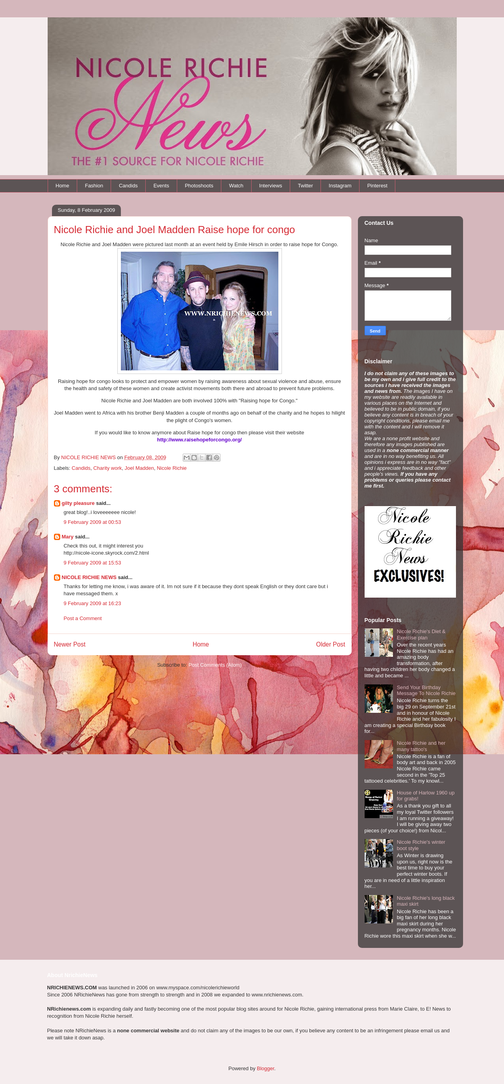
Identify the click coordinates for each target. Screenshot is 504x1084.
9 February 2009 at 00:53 (92, 522)
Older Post (330, 644)
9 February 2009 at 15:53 (92, 563)
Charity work (107, 468)
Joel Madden (139, 468)
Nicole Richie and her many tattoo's (421, 746)
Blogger (265, 1068)
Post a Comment (83, 618)
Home (62, 186)
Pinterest (377, 186)
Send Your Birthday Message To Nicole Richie (426, 690)
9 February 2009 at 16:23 (92, 603)
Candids (128, 186)
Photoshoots (199, 186)
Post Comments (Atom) (215, 665)
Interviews (270, 186)
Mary (68, 537)
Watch (236, 186)
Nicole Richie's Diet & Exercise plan (421, 634)
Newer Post (70, 644)
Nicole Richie (172, 468)
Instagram (340, 186)
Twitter (305, 186)
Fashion (94, 186)
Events (161, 186)
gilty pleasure (78, 503)
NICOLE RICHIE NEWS (89, 577)
